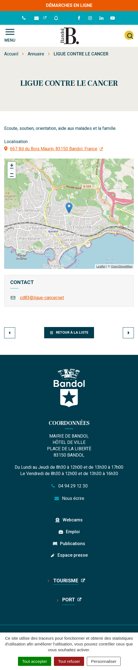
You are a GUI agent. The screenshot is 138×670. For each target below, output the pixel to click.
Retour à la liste (69, 332)
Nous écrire (69, 498)
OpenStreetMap (121, 266)
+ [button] (12, 166)
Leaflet (100, 266)
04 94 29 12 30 (69, 486)
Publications (72, 543)
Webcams (73, 519)
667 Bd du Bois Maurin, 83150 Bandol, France (53, 148)
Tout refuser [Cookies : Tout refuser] (69, 661)
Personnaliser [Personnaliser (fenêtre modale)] (103, 661)
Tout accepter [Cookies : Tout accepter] (34, 661)
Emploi (73, 531)
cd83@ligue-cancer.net (42, 297)
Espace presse (73, 555)
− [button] (12, 174)
